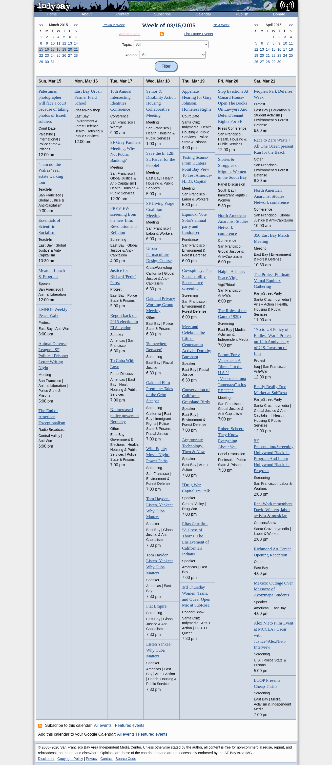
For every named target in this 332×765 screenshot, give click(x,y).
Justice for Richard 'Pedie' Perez (123, 276)
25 (58, 55)
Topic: (127, 44)
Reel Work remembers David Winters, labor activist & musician (273, 509)
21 (76, 49)
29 (41, 62)
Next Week (221, 25)
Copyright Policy (70, 759)
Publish (242, 14)
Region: (131, 55)
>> (76, 25)
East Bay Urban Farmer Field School (88, 97)
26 (64, 55)
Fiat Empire (156, 606)
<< (41, 25)
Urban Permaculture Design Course (159, 254)
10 (53, 43)
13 (70, 43)
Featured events (129, 725)
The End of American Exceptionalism (51, 416)
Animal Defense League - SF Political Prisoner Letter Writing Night (53, 355)
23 (47, 55)
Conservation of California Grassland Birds (196, 395)
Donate (279, 14)
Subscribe (162, 14)
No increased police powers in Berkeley (124, 415)
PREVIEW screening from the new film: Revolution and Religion (123, 220)
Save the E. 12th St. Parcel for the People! (160, 159)
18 (58, 49)
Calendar (203, 14)
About (87, 14)
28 (76, 55)
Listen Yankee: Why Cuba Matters (159, 650)
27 (70, 55)
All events (103, 725)
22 (41, 55)
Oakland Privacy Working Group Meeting (160, 304)
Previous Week (113, 25)
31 (53, 62)
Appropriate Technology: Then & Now (193, 445)
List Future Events (198, 34)
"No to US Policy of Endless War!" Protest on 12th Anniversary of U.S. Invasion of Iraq (273, 341)
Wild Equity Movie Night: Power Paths (158, 454)
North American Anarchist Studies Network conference (271, 196)
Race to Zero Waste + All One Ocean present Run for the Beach (273, 146)
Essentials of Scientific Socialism (49, 226)
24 (53, 55)
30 (47, 62)
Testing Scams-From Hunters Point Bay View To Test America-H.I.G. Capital (197, 169)
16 (47, 49)
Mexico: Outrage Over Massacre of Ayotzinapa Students (273, 589)
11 (58, 43)
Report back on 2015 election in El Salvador (124, 321)
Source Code (125, 759)
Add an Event (129, 34)
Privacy (91, 759)
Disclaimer (46, 759)
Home (52, 14)
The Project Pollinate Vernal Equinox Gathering (272, 280)
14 (76, 43)
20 (70, 49)
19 (64, 49)
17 (53, 49)
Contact (122, 14)
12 (64, 43)
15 (41, 49)
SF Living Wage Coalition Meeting (160, 209)
